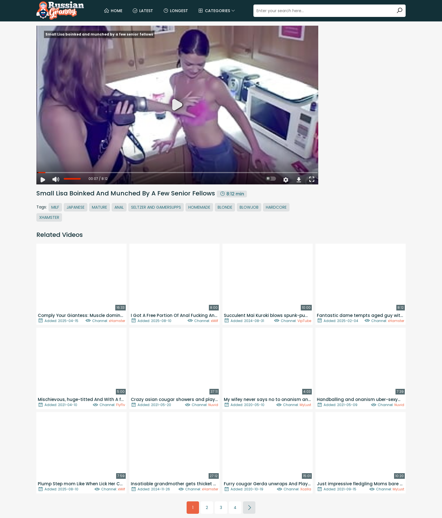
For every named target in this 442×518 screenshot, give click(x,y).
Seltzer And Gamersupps (156, 207)
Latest (142, 11)
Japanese (76, 207)
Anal (119, 207)
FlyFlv (120, 404)
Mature (99, 207)
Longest (175, 11)
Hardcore (276, 207)
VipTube (304, 320)
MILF (55, 207)
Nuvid (213, 404)
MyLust (305, 404)
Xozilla (305, 489)
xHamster (117, 320)
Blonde (225, 207)
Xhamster (49, 217)
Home (113, 11)
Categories (216, 11)
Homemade (199, 207)
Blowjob (249, 207)
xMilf (214, 320)
